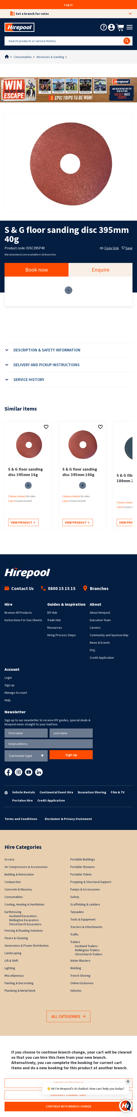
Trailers (75, 942)
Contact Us (19, 588)
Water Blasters (80, 960)
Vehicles (76, 990)
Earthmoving (13, 912)
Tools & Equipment (82, 919)
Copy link (109, 248)
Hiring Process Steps (61, 635)
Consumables (23, 57)
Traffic (74, 934)
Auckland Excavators (23, 916)
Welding (75, 968)
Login (8, 678)
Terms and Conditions (21, 819)
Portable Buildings (82, 859)
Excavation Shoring (92, 792)
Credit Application (102, 658)
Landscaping (13, 953)
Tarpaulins (77, 912)
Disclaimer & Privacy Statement (68, 819)
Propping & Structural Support (90, 882)
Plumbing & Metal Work (20, 990)
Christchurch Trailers (88, 954)
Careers (95, 627)
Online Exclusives (82, 983)
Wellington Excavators (24, 920)
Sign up (9, 685)
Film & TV (118, 792)
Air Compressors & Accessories (26, 867)
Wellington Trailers (87, 950)
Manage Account (16, 693)
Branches (96, 588)
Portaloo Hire (22, 800)
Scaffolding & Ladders (85, 904)
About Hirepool (100, 612)
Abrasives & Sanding (50, 57)
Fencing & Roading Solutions (24, 930)
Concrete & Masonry (18, 889)
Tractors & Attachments (86, 927)
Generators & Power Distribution (27, 945)
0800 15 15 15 (58, 588)
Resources (54, 627)
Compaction (13, 882)
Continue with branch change (68, 1106)
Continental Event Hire (56, 792)
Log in (68, 5)
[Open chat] (125, 1105)
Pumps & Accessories (85, 889)
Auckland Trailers (86, 946)
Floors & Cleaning (16, 938)
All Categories (68, 1016)
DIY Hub (52, 612)
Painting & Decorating (19, 983)
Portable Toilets (81, 874)
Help (8, 700)
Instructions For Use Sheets (23, 620)
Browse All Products (18, 612)
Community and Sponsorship (109, 635)
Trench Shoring (80, 975)
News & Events (100, 642)
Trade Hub (54, 620)
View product (23, 522)
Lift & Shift (11, 960)
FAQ (92, 650)
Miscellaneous (14, 975)
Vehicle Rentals (23, 792)
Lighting (10, 968)
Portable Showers (82, 867)
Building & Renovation (19, 874)
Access (9, 859)
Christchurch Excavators (25, 924)
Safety (74, 897)
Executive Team (100, 620)
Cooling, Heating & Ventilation (24, 904)
